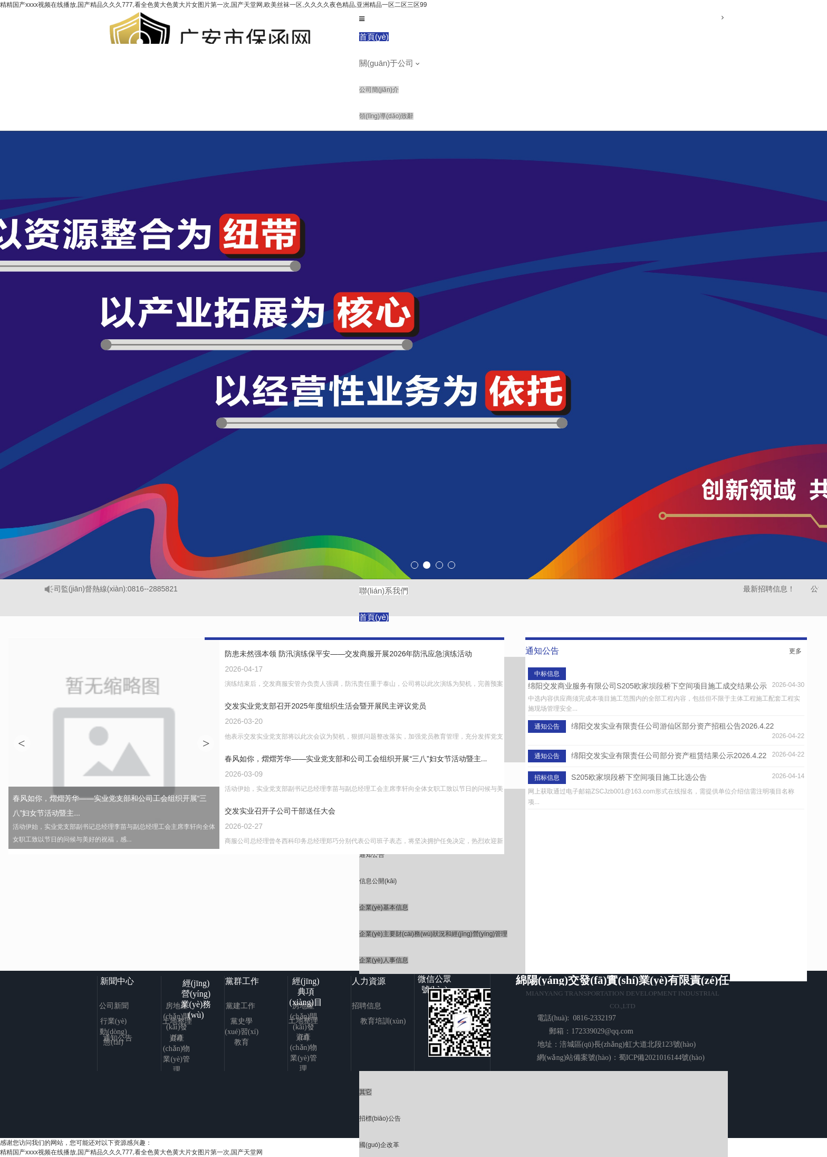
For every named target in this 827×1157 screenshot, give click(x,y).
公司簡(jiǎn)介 (379, 89)
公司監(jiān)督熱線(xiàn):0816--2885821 (116, 589)
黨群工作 (242, 981)
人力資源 (369, 981)
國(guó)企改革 (379, 1145)
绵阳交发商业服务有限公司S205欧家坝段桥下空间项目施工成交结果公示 (647, 686)
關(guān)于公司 (386, 63)
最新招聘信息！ (773, 589)
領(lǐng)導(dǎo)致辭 (386, 116)
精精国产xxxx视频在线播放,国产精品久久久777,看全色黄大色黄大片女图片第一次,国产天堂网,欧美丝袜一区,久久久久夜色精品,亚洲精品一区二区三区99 (213, 4)
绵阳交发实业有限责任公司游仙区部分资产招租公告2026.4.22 (672, 726)
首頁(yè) (374, 36)
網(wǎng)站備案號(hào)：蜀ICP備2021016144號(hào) (621, 1058)
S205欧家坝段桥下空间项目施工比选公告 (639, 777)
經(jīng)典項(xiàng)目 (306, 992)
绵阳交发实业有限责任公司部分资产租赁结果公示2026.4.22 (668, 755)
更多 (795, 651)
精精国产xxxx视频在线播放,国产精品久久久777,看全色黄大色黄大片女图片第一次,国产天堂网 (131, 1152)
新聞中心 (117, 981)
